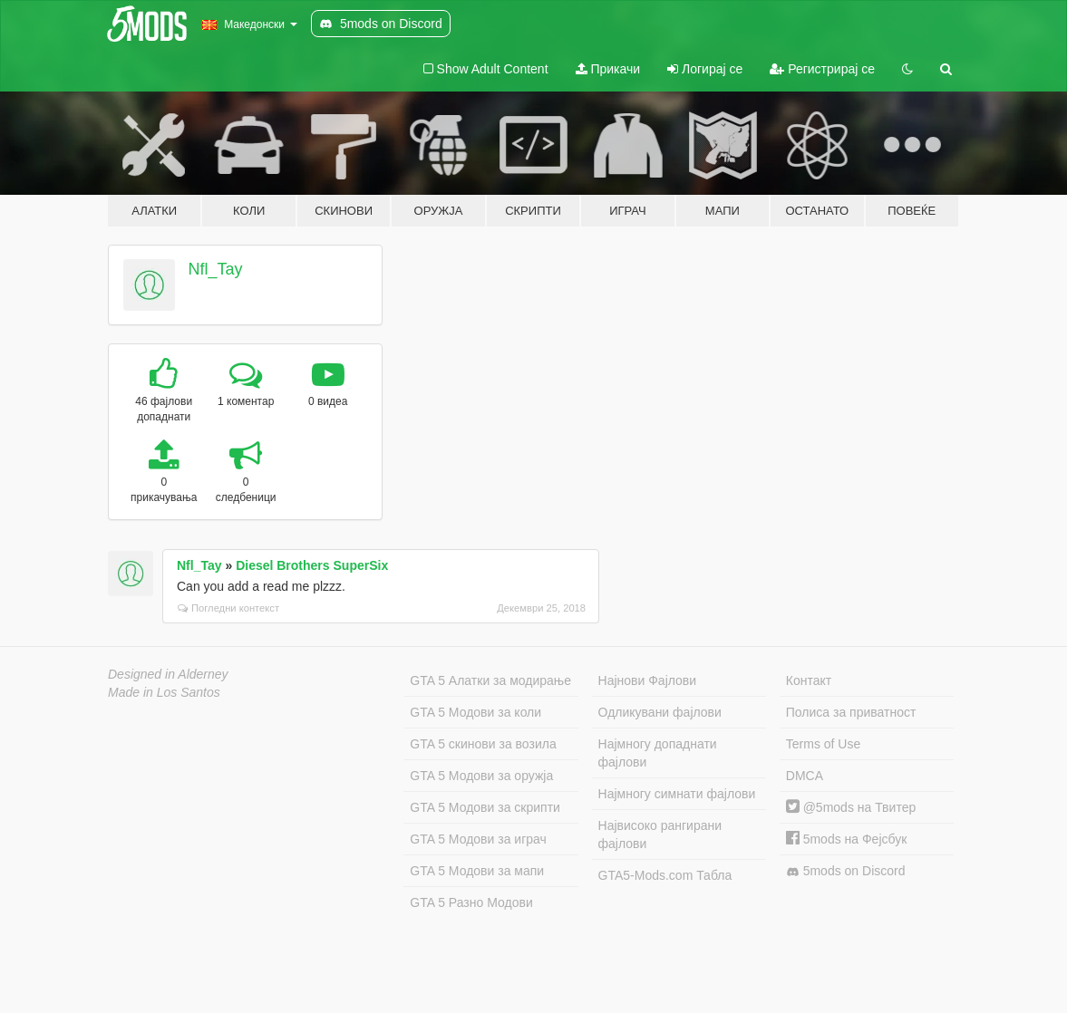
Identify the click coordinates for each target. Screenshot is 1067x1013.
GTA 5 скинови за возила (483, 744)
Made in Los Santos (164, 692)
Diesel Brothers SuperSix (312, 565)
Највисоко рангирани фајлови (660, 834)
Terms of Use (823, 744)
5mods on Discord (846, 871)
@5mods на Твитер (851, 807)
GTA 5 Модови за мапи (477, 870)
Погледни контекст (228, 608)
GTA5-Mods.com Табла (665, 875)
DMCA (804, 775)
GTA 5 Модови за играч (478, 839)
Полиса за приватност (851, 712)
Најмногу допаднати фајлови (657, 753)
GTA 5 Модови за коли (475, 712)
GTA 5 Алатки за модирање (490, 680)
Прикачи (608, 69)
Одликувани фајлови (660, 712)
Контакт (808, 680)
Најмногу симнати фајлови (677, 793)
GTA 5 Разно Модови (471, 902)
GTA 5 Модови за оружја (481, 775)
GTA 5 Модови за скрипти (485, 807)
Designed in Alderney (168, 674)
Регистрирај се (822, 69)
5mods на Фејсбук (846, 839)
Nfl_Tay (216, 269)
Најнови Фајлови (647, 680)
